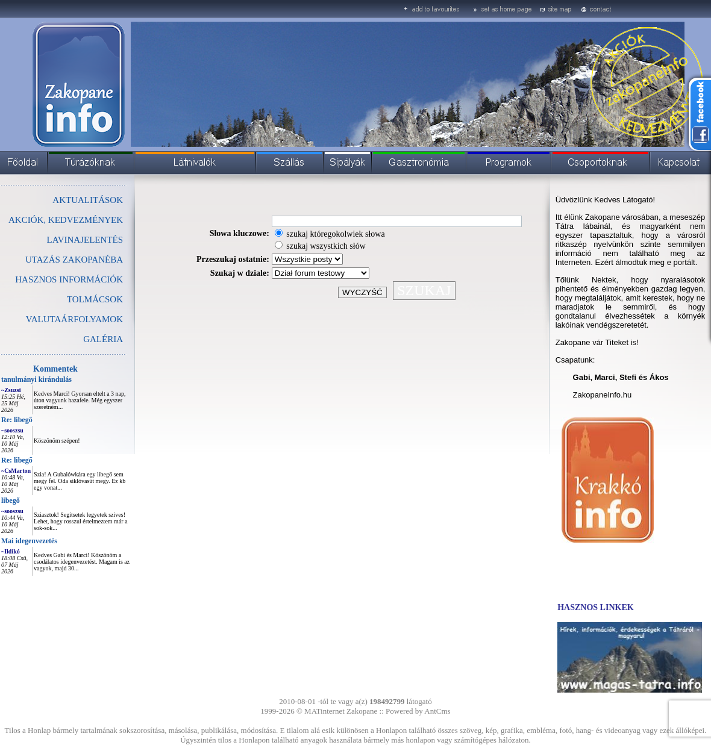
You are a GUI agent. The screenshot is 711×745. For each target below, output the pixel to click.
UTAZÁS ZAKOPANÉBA (74, 259)
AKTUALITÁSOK (87, 200)
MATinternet (324, 710)
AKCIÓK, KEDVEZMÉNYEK (65, 220)
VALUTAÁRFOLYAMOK (74, 319)
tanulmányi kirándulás (36, 379)
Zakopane (361, 710)
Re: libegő (17, 420)
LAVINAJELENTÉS (85, 240)
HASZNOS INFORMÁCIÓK (69, 279)
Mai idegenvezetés (29, 541)
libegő (10, 500)
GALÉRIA (103, 339)
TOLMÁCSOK (95, 299)
